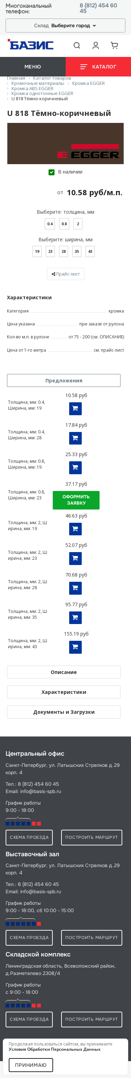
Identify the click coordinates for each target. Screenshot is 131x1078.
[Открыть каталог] (98, 66)
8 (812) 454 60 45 (98, 8)
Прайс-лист (68, 274)
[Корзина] (115, 45)
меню (32, 67)
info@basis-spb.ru (40, 791)
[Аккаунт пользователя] (96, 45)
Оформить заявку (76, 500)
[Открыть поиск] (77, 45)
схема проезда (29, 837)
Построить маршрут (91, 837)
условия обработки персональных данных (55, 1049)
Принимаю (31, 1065)
